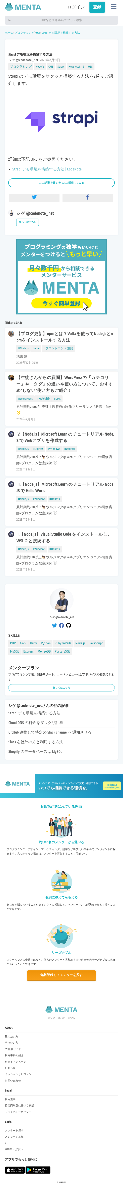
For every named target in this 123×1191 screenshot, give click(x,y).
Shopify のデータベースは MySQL (35, 752)
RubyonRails (63, 643)
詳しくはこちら (27, 222)
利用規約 (10, 1099)
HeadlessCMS (76, 66)
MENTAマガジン (14, 1149)
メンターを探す (14, 1130)
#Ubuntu (69, 448)
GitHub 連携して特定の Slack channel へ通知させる (49, 732)
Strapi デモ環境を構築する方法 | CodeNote (47, 169)
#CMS (57, 398)
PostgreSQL (62, 651)
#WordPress (25, 398)
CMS (50, 66)
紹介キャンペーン (15, 1061)
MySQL (14, 651)
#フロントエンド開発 (58, 348)
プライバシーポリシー (18, 1112)
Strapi (61, 66)
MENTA (62, 1182)
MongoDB (44, 651)
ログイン (76, 7)
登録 (97, 7)
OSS (38, 32)
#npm (36, 348)
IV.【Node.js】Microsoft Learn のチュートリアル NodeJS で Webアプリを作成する (65, 437)
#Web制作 (43, 398)
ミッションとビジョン (18, 1074)
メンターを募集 (14, 1136)
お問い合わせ (13, 1080)
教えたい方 (11, 1036)
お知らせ (10, 1068)
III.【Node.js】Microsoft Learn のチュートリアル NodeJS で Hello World (64, 487)
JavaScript (96, 643)
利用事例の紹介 (14, 1055)
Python (46, 643)
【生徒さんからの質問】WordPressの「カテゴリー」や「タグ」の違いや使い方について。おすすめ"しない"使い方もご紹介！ (64, 384)
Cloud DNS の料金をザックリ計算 (35, 723)
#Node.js (23, 348)
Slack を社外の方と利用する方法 (35, 742)
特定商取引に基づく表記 (19, 1105)
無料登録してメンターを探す (61, 975)
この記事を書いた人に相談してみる (61, 182)
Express (28, 651)
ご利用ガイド (13, 1049)
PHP (13, 643)
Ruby (33, 643)
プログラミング (24, 32)
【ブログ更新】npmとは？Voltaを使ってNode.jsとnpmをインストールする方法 (64, 337)
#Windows (53, 448)
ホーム (9, 32)
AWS (23, 643)
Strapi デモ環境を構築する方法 (60, 32)
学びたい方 (11, 1042)
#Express (38, 448)
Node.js (40, 66)
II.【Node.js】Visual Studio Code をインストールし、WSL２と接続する (64, 537)
